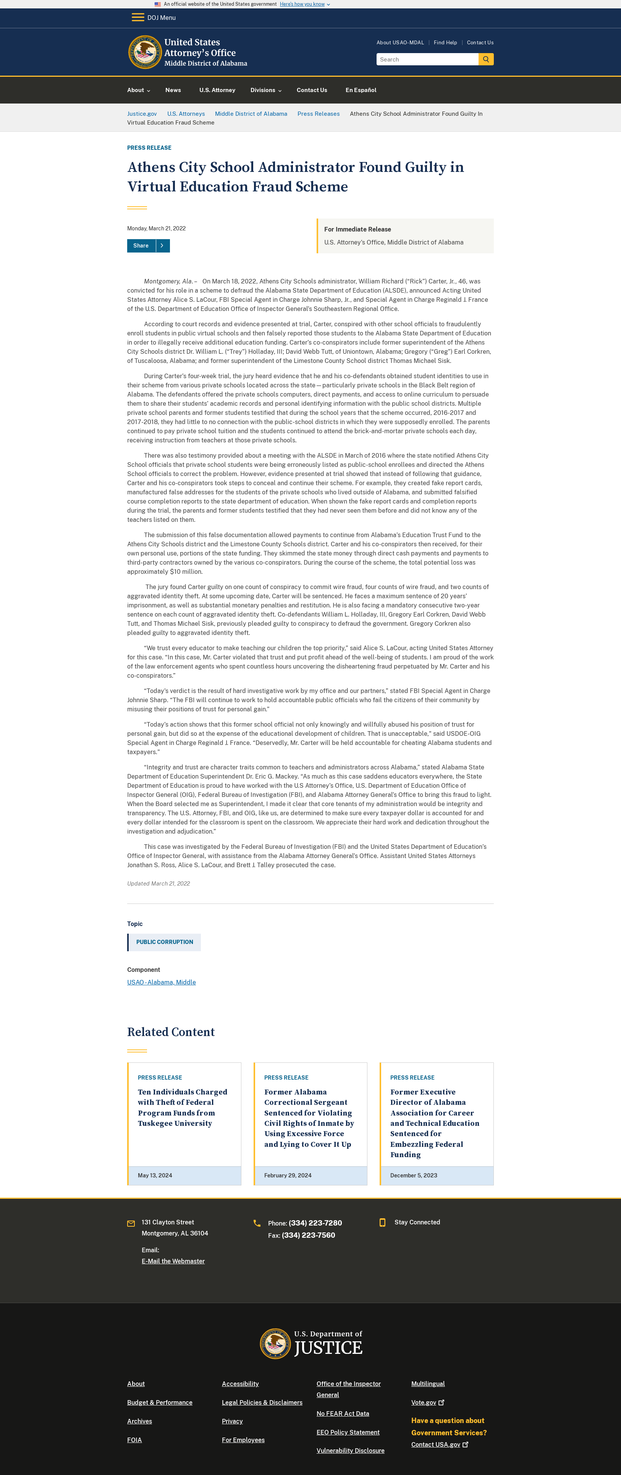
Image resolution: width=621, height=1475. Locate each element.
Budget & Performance (159, 1402)
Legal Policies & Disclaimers (262, 1402)
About (136, 1384)
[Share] (148, 246)
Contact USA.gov (440, 1444)
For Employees (243, 1440)
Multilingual (428, 1384)
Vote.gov (428, 1402)
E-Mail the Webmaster (173, 1261)
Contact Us (480, 42)
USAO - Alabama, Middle (161, 982)
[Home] (189, 67)
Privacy (232, 1421)
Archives (139, 1421)
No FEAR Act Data (343, 1413)
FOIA (134, 1440)
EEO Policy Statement (348, 1432)
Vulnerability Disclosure (351, 1450)
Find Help (446, 42)
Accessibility (240, 1384)
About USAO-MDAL (400, 42)
